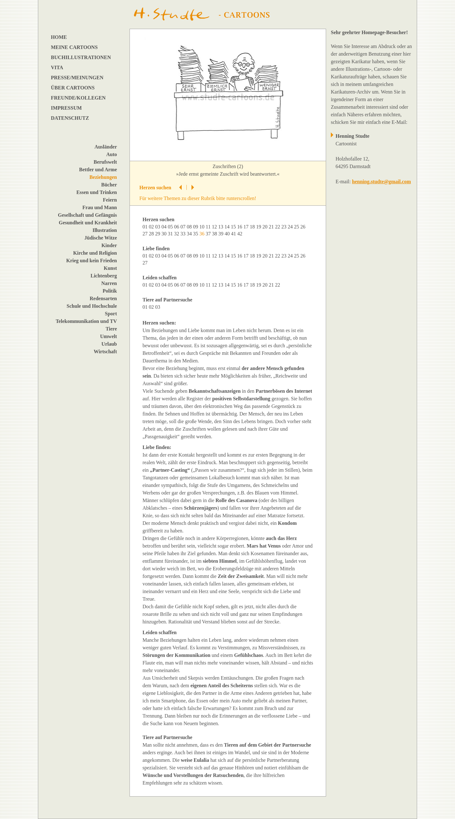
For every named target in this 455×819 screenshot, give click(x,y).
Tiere (111, 328)
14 (227, 226)
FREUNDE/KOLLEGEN (78, 97)
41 (234, 233)
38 (215, 233)
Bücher (109, 184)
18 (253, 226)
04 (164, 226)
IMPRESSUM (66, 108)
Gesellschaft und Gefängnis (87, 215)
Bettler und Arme (98, 169)
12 (215, 226)
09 (196, 226)
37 (209, 233)
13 (221, 226)
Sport (111, 313)
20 (265, 226)
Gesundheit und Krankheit (88, 222)
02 (152, 226)
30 (164, 233)
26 (303, 226)
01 (146, 226)
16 (240, 226)
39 (221, 233)
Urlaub (109, 344)
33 (183, 233)
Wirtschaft (105, 351)
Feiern (110, 200)
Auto (111, 154)
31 (171, 233)
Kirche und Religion (95, 253)
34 (190, 233)
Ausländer (105, 146)
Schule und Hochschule (92, 306)
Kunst (110, 268)
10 (202, 226)
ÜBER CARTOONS (72, 87)
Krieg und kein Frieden (91, 260)
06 (177, 226)
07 (183, 226)
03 (158, 226)
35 (196, 233)
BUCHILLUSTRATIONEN (81, 57)
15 (234, 226)
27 (146, 233)
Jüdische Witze (100, 237)
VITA (57, 67)
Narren (109, 283)
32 (177, 233)
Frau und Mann (99, 207)
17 (246, 226)
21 (272, 226)
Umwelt (108, 336)
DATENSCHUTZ (70, 118)
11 (209, 226)
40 (228, 233)
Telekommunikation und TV (86, 321)
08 (190, 226)
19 (259, 226)
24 (291, 226)
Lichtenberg (103, 275)
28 (152, 233)
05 (171, 226)
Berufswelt (105, 162)
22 (278, 226)
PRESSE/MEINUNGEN (77, 77)
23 (284, 226)
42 (240, 233)
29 (158, 233)
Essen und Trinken (96, 192)
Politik (110, 291)
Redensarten (103, 298)
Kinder (109, 245)
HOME (59, 37)
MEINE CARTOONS (74, 47)
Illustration (105, 230)
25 (297, 226)
